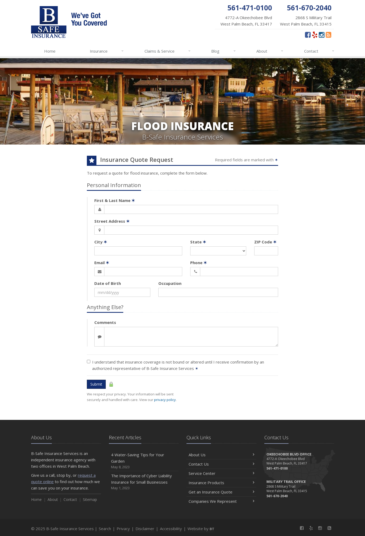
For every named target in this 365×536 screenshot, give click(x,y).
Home (50, 51)
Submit (96, 384)
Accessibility (171, 528)
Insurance (107, 51)
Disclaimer (144, 528)
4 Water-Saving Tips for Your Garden (144, 461)
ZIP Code (265, 241)
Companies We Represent (221, 501)
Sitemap (90, 499)
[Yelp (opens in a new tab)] (314, 34)
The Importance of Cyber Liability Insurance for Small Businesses (144, 482)
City (100, 241)
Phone (198, 262)
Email (101, 262)
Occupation (169, 283)
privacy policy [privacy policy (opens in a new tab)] (165, 399)
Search (105, 528)
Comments (105, 322)
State (198, 241)
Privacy (123, 528)
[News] (328, 34)
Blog (223, 51)
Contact (319, 51)
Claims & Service (168, 51)
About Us (221, 454)
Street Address (112, 221)
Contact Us (221, 464)
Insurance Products (221, 482)
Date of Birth (107, 283)
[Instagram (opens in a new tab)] (321, 34)
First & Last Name (114, 200)
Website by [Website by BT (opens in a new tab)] (201, 528)
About (270, 51)
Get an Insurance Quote (221, 492)
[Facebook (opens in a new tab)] (308, 34)
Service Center (221, 473)
